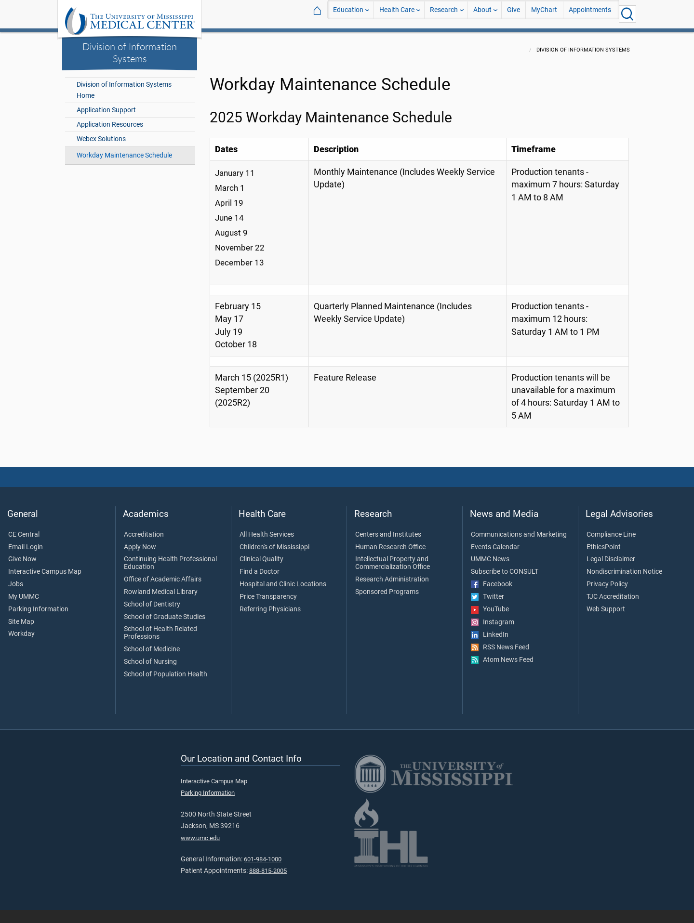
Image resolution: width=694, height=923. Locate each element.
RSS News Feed (500, 660)
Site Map (21, 635)
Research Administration (392, 592)
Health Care (396, 14)
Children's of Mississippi (274, 560)
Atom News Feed (502, 673)
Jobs (15, 597)
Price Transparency (268, 610)
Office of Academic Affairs (162, 592)
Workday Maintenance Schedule (124, 168)
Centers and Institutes (388, 548)
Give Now (22, 573)
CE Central (24, 548)
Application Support (106, 123)
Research (444, 14)
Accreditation (144, 548)
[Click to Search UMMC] (627, 14)
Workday (21, 647)
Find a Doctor (260, 585)
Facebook (491, 597)
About (482, 14)
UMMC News (490, 573)
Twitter (487, 610)
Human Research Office (390, 560)
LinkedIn (489, 648)
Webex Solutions (101, 152)
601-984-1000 (262, 872)
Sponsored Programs (387, 605)
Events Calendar (495, 560)
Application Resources (110, 137)
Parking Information (38, 622)
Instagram (492, 635)
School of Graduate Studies (164, 630)
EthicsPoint (604, 560)
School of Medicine (152, 662)
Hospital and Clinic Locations (283, 597)
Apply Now (140, 560)
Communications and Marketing (519, 548)
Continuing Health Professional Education (170, 576)
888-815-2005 (268, 884)
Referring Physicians (270, 622)
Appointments (590, 14)
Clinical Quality (261, 573)
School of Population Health (165, 687)
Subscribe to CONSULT (504, 585)
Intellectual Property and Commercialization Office (392, 576)
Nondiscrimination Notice (624, 585)
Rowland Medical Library (161, 605)
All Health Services (267, 548)
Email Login (25, 560)
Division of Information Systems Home (124, 103)
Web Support (606, 622)
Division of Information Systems (129, 52)
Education (348, 14)
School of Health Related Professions (160, 646)
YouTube (490, 623)
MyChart (544, 14)
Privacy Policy (607, 597)
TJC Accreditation (613, 610)
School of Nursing (150, 675)
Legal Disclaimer (611, 573)
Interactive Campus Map (44, 585)
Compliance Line (611, 548)
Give (513, 14)
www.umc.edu (200, 851)
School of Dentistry (152, 617)
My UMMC (23, 610)
